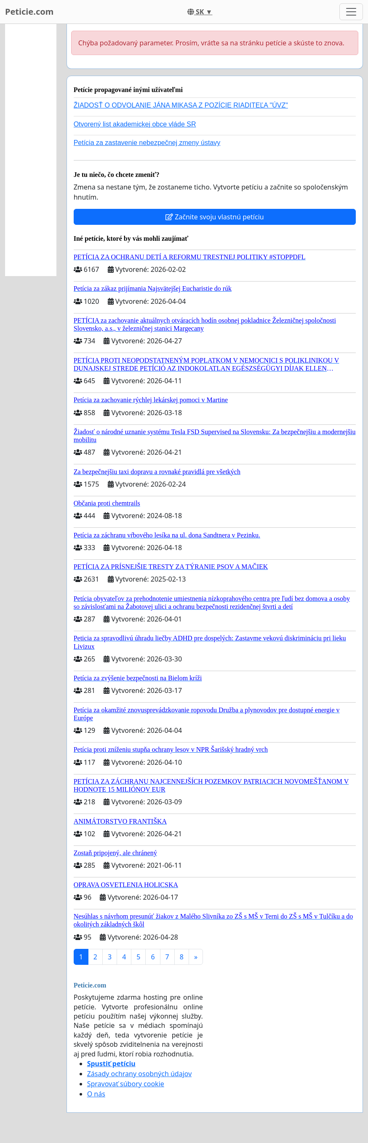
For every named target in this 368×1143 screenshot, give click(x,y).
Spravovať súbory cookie (125, 1083)
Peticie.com (29, 11)
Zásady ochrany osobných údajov (139, 1073)
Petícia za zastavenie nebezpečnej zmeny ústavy (147, 142)
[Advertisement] (30, 150)
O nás (96, 1093)
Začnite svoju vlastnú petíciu (214, 216)
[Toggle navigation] (351, 11)
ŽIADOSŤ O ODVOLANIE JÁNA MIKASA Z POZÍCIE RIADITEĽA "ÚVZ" (181, 105)
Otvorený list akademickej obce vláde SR (135, 124)
